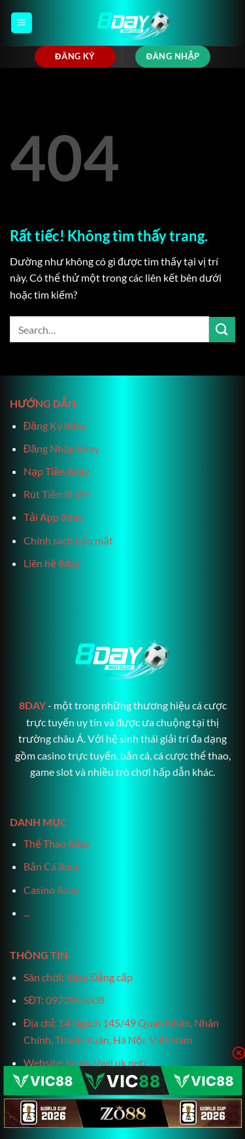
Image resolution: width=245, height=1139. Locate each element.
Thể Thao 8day (57, 843)
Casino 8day (51, 889)
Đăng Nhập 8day (61, 448)
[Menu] (21, 23)
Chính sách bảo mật (68, 540)
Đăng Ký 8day (55, 425)
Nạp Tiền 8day (57, 471)
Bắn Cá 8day (52, 866)
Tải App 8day (53, 516)
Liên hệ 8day (52, 563)
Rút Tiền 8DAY (57, 494)
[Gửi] (222, 329)
